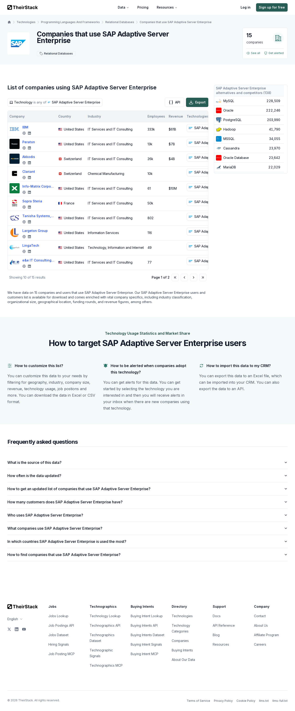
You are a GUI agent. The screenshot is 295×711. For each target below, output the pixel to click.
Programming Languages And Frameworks (70, 22)
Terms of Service (198, 700)
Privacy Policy (223, 700)
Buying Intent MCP (144, 654)
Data (123, 7)
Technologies (26, 22)
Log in (246, 7)
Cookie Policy (245, 700)
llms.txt (264, 700)
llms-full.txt (280, 700)
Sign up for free (272, 7)
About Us (261, 625)
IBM (25, 127)
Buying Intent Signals (146, 644)
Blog (216, 635)
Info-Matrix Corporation (38, 186)
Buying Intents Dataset (147, 635)
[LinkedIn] (16, 629)
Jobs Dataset (58, 635)
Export (197, 102)
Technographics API (105, 625)
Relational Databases (119, 22)
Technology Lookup (105, 616)
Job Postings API (61, 625)
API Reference (224, 625)
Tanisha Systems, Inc (38, 216)
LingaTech (30, 245)
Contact (260, 616)
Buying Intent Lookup (147, 616)
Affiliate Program (266, 635)
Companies (180, 641)
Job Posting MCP (61, 654)
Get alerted (274, 53)
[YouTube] (24, 629)
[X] (9, 629)
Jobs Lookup (58, 616)
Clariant (28, 171)
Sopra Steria (32, 201)
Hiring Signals (58, 644)
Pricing (142, 7)
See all (253, 53)
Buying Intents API (144, 625)
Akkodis (28, 157)
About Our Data (183, 660)
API (174, 102)
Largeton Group (35, 231)
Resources (167, 7)
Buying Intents (182, 650)
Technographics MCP (106, 665)
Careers (260, 644)
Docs (217, 616)
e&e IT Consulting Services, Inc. (38, 260)
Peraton (28, 142)
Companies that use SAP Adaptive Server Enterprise (176, 22)
